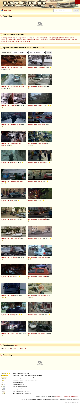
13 (20, 348)
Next (43, 48)
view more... (28, 41)
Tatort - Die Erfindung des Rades (45, 39)
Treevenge (4, 38)
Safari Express (19, 41)
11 (15, 348)
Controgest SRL (59, 396)
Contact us (67, 396)
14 (22, 348)
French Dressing (65, 38)
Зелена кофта (42, 276)
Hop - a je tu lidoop (37, 38)
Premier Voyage (60, 39)
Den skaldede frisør (17, 181)
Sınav (13, 315)
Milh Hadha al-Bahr (43, 295)
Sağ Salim (11, 38)
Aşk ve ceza (15, 333)
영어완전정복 (56, 38)
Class (13, 277)
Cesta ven (14, 163)
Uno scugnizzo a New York (23, 38)
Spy (12, 201)
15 (25, 348)
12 (17, 348)
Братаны (14, 220)
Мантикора (41, 125)
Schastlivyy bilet (43, 257)
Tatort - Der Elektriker (28, 39)
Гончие (40, 239)
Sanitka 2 (40, 106)
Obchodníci (41, 163)
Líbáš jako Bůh (42, 219)
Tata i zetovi (41, 333)
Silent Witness (42, 143)
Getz (8, 67)
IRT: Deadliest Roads (17, 86)
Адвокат (40, 86)
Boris (12, 295)
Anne (39, 315)
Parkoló (40, 182)
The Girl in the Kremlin (14, 39)
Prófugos (14, 257)
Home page (7, 10)
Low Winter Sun (16, 124)
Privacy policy (74, 396)
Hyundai (3, 67)
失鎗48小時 (47, 38)
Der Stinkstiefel (16, 238)
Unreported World (16, 67)
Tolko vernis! (41, 68)
